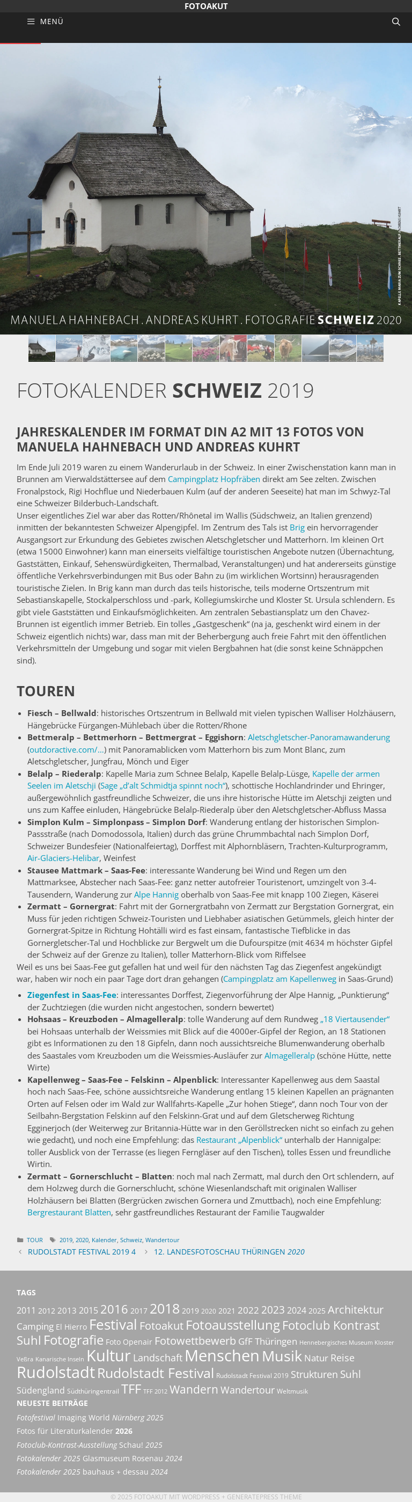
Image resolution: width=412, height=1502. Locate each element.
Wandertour (162, 1240)
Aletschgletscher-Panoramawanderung (319, 737)
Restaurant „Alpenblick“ (239, 1139)
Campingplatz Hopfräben (214, 478)
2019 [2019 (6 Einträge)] (190, 1311)
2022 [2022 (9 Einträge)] (248, 1310)
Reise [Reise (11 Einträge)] (342, 1357)
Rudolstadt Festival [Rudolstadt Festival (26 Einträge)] (155, 1373)
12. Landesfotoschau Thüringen (229, 1252)
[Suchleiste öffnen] (396, 21)
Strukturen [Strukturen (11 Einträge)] (314, 1374)
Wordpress (201, 1496)
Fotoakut (206, 6)
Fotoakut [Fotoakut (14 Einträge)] (161, 1325)
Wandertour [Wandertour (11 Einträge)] (247, 1389)
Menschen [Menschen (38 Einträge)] (222, 1355)
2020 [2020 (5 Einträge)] (208, 1311)
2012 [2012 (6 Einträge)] (46, 1311)
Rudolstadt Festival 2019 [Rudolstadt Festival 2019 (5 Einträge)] (252, 1375)
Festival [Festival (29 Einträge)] (113, 1324)
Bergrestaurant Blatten (69, 1212)
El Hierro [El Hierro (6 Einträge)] (71, 1327)
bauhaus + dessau (92, 1472)
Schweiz (131, 1240)
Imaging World (90, 1418)
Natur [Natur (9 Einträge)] (316, 1358)
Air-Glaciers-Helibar (63, 857)
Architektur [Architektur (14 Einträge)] (356, 1309)
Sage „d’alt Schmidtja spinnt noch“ (162, 785)
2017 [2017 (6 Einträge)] (139, 1311)
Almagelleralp (289, 1055)
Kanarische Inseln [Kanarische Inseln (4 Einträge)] (59, 1359)
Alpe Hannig (156, 894)
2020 (82, 1240)
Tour (35, 1240)
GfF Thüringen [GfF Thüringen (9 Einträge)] (267, 1341)
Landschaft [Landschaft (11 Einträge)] (157, 1357)
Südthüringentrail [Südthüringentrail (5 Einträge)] (93, 1391)
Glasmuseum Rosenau (99, 1458)
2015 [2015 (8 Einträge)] (88, 1310)
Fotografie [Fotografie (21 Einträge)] (73, 1339)
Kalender (104, 1240)
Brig (297, 527)
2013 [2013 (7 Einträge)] (67, 1310)
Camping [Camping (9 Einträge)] (35, 1326)
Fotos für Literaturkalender (75, 1431)
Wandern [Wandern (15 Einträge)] (194, 1389)
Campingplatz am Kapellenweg (279, 978)
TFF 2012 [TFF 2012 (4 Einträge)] (155, 1391)
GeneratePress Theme (264, 1496)
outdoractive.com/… (67, 749)
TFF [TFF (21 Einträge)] (131, 1388)
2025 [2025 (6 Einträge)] (317, 1311)
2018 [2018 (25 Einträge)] (165, 1308)
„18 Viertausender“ (354, 1019)
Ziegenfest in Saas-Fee (71, 994)
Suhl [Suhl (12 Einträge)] (350, 1374)
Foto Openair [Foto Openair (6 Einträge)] (129, 1342)
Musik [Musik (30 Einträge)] (282, 1356)
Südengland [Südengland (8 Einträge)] (41, 1390)
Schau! (90, 1445)
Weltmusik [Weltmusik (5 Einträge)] (292, 1391)
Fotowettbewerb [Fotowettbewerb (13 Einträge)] (195, 1340)
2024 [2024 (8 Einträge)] (296, 1310)
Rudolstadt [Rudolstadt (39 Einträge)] (56, 1371)
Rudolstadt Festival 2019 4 (82, 1252)
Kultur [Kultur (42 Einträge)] (108, 1355)
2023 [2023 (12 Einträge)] (273, 1310)
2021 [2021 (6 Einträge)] (227, 1311)
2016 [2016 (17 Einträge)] (114, 1309)
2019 (66, 1240)
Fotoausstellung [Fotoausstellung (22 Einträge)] (233, 1324)
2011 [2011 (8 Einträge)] (26, 1310)
